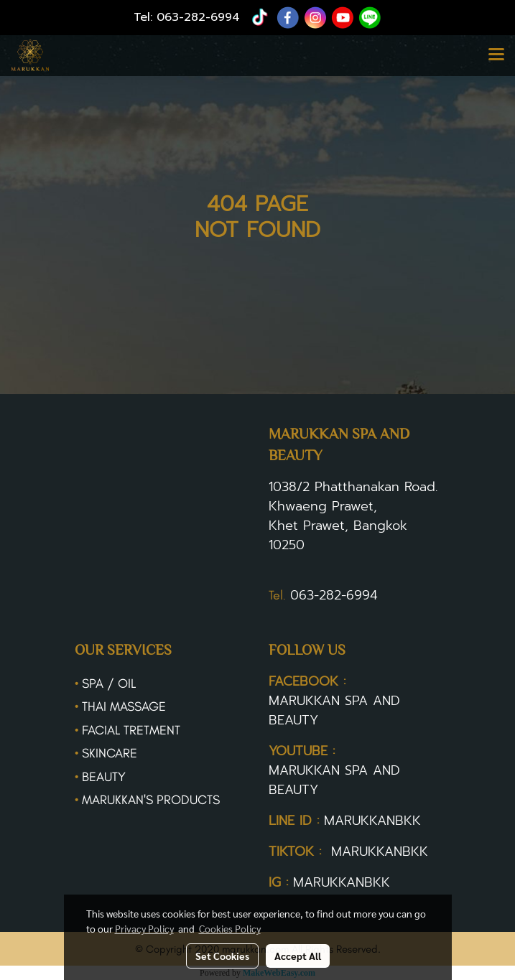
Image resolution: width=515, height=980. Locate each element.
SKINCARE (109, 753)
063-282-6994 (198, 17)
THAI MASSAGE (124, 706)
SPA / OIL (109, 683)
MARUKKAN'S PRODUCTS (151, 800)
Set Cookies (222, 955)
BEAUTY (104, 777)
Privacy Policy (144, 928)
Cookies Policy (230, 928)
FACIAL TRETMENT (131, 730)
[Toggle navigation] (496, 55)
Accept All (297, 955)
